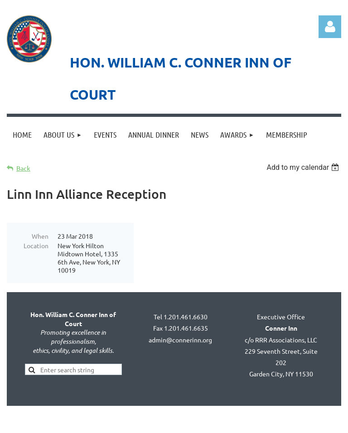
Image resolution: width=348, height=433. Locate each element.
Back (23, 168)
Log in (330, 26)
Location (36, 245)
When (40, 236)
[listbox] (303, 167)
